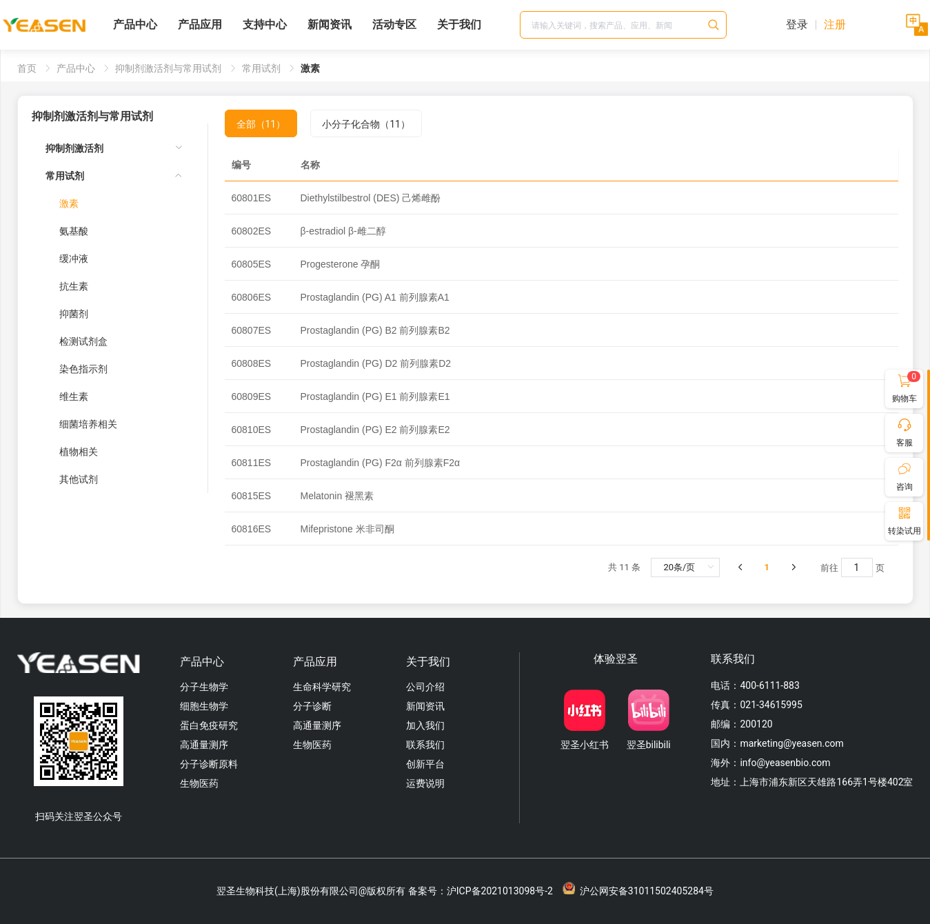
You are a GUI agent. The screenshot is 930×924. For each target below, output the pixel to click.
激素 (69, 203)
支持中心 (265, 24)
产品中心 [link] (77, 68)
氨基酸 (73, 231)
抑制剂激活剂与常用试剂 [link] (169, 68)
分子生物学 (204, 686)
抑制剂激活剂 (74, 148)
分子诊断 (312, 706)
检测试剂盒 (83, 341)
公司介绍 (425, 686)
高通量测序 (204, 744)
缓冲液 (73, 258)
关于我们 (459, 24)
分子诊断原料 (209, 764)
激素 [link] (310, 68)
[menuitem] (114, 148)
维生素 (73, 396)
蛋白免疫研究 (209, 725)
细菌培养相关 (88, 424)
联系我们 (425, 744)
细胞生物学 (204, 706)
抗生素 (73, 286)
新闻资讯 (329, 24)
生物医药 (199, 783)
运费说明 (425, 783)
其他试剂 (78, 479)
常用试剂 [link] (262, 68)
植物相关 (78, 451)
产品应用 (200, 24)
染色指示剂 (83, 368)
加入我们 (425, 725)
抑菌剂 (73, 313)
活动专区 (394, 24)
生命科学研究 (322, 686)
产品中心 (135, 24)
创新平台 (425, 764)
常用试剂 (65, 175)
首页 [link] (28, 68)
